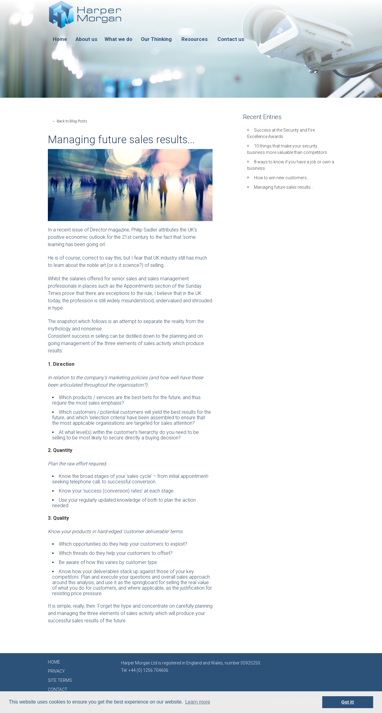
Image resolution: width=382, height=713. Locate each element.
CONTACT (57, 689)
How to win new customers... (281, 177)
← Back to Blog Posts (69, 121)
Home (60, 39)
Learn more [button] (197, 701)
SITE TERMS (60, 680)
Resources (194, 39)
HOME (54, 662)
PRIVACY (56, 671)
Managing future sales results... (283, 187)
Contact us (230, 39)
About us (86, 39)
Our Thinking (156, 39)
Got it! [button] (347, 702)
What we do (118, 39)
